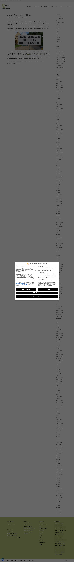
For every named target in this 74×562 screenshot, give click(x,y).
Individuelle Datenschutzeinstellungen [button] (37, 295)
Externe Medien (42, 278)
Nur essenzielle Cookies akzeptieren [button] (37, 292)
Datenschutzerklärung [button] (37, 298)
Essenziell (41, 265)
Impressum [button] (43, 298)
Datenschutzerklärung (20, 282)
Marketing (41, 271)
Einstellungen (24, 283)
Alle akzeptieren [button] (26, 288)
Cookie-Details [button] (31, 298)
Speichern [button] (48, 288)
